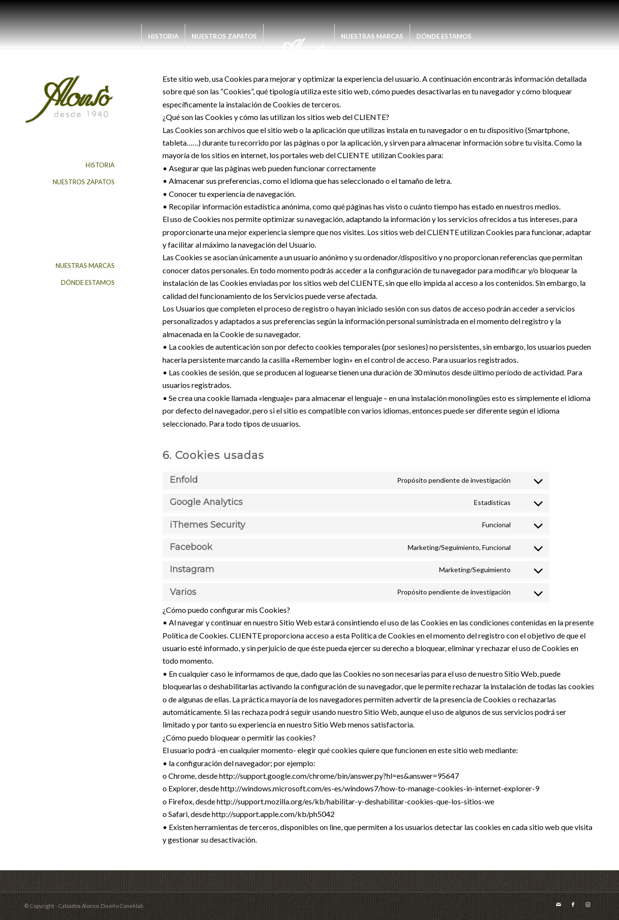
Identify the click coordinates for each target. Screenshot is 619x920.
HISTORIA (100, 165)
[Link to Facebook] (573, 904)
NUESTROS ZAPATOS (84, 182)
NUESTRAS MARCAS (85, 265)
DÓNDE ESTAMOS (88, 282)
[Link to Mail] (558, 904)
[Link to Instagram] (587, 904)
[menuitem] (163, 36)
